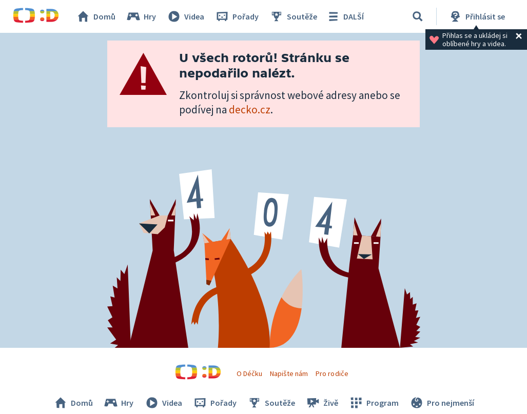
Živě (321, 402)
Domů (95, 16)
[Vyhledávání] (417, 16)
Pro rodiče (332, 373)
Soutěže (293, 16)
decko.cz (249, 109)
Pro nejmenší (441, 402)
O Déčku (249, 373)
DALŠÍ (344, 16)
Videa (185, 16)
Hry (141, 16)
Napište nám (289, 373)
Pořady (236, 16)
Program (373, 402)
